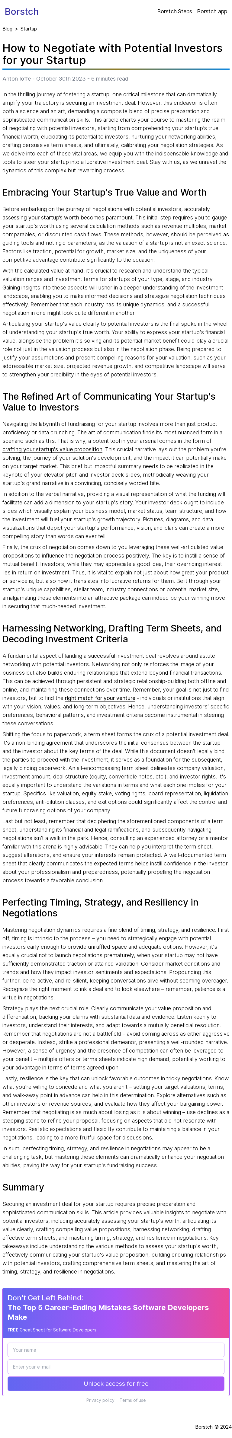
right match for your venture (100, 698)
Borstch (22, 11)
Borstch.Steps (174, 11)
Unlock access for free (116, 1383)
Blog (7, 29)
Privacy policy (100, 1400)
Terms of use (133, 1400)
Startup (29, 29)
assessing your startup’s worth (40, 217)
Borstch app (212, 11)
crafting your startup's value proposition (52, 449)
